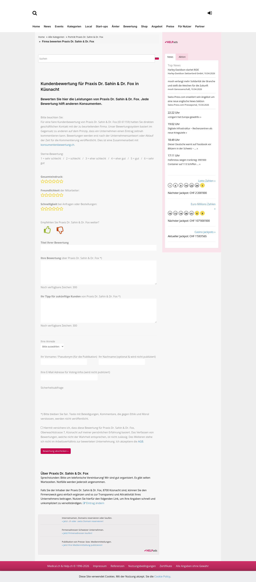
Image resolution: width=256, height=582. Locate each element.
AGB (140, 441)
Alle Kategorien (56, 36)
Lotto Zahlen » (207, 183)
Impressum (99, 566)
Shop (144, 26)
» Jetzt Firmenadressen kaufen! (77, 533)
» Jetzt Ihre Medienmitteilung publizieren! (82, 545)
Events (59, 26)
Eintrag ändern (95, 503)
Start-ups (102, 26)
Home (36, 26)
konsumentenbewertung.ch (57, 145)
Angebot (157, 26)
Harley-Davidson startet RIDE (183, 69)
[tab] (170, 56)
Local (88, 26)
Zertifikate (166, 566)
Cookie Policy (162, 576)
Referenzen (117, 566)
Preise (170, 26)
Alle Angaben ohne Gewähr (192, 566)
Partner (200, 26)
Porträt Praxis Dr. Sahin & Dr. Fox (85, 36)
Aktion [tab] (182, 56)
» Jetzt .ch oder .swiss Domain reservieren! (83, 521)
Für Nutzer (184, 26)
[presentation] (65, 396)
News (47, 26)
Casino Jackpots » (205, 234)
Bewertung (130, 26)
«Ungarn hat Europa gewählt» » (184, 118)
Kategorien (74, 26)
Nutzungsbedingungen (142, 566)
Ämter (116, 26)
